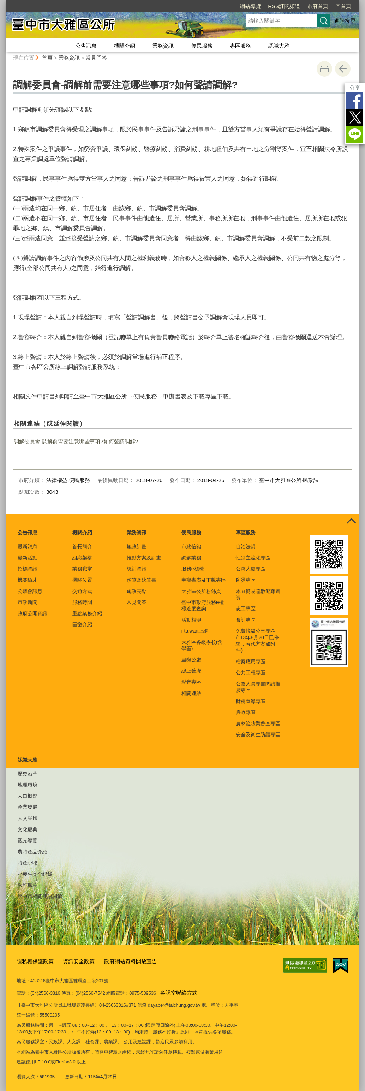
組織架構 (82, 558)
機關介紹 (124, 46)
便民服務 (202, 46)
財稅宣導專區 (250, 701)
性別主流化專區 (253, 558)
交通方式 (82, 591)
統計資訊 (136, 568)
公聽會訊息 (30, 591)
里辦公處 (191, 660)
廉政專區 (246, 712)
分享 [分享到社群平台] (354, 87)
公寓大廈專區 (250, 568)
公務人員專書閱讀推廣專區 (258, 687)
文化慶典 (27, 829)
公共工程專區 (250, 672)
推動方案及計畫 (144, 558)
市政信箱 (191, 546)
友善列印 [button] (324, 69)
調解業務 (191, 558)
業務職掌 (82, 568)
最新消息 (27, 546)
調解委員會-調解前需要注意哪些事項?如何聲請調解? (76, 441)
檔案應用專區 (250, 661)
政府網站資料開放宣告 (118, 960)
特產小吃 (27, 862)
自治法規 (246, 546)
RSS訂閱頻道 (284, 6)
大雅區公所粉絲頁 (201, 591)
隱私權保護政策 (33, 960)
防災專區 (246, 580)
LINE (354, 134)
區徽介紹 (82, 624)
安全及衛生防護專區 (258, 734)
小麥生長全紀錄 (35, 874)
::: (3, 3)
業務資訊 (163, 46)
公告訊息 (86, 46)
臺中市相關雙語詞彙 (40, 896)
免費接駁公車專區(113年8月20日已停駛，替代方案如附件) (257, 640)
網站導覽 (250, 6)
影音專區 (191, 682)
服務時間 (82, 602)
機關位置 (82, 580)
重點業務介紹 (87, 613)
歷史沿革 (27, 774)
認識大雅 (278, 46)
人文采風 (27, 818)
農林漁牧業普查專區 (258, 723)
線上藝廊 (191, 670)
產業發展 (27, 807)
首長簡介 (82, 546)
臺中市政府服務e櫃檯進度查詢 (202, 605)
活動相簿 (191, 620)
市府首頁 (317, 6)
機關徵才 (27, 580)
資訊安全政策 (71, 960)
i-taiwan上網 (194, 631)
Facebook (354, 100)
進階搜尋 (344, 21)
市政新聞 (27, 602)
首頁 (47, 58)
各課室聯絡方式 (176, 990)
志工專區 (246, 608)
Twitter (354, 117)
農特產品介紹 (32, 852)
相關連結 (191, 693)
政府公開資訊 (32, 613)
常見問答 (96, 58)
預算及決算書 (141, 580)
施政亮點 (136, 591)
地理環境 (27, 784)
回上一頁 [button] (343, 69)
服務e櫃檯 (192, 568)
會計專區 (246, 620)
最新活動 (27, 558)
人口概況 (27, 796)
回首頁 (343, 6)
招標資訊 (27, 568)
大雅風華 (27, 885)
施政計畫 (136, 546)
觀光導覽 (27, 840)
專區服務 (240, 46)
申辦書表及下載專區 (203, 580)
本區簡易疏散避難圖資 (258, 594)
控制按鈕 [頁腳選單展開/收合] (351, 521)
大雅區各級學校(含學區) (202, 645)
